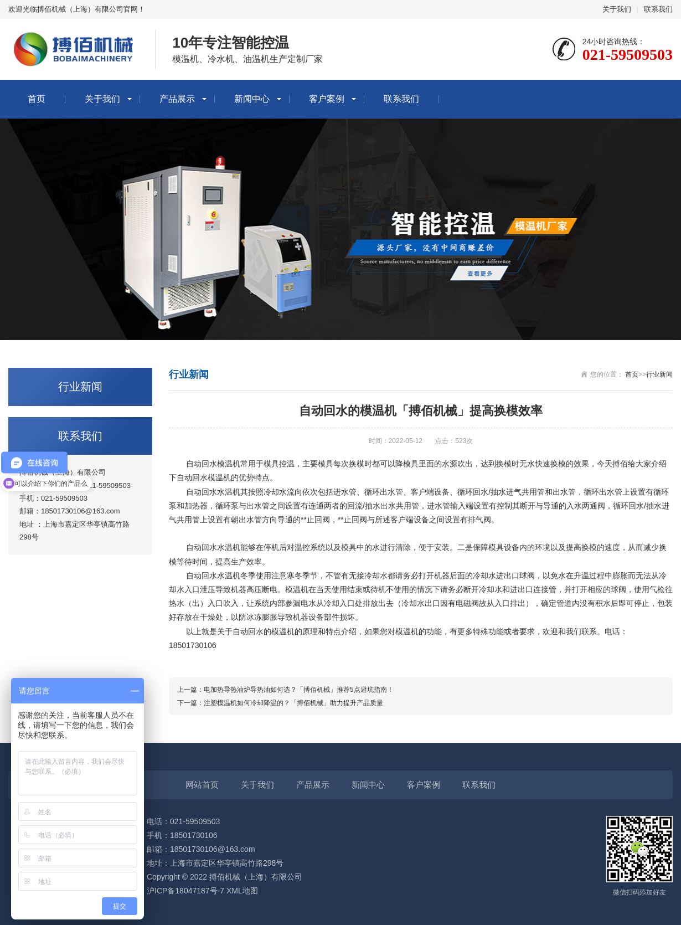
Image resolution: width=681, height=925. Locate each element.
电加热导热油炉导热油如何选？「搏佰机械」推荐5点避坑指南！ (299, 689)
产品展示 (177, 99)
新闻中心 (252, 99)
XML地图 (242, 890)
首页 (36, 99)
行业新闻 (659, 374)
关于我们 (616, 9)
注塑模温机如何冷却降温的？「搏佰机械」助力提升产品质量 (293, 703)
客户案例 (326, 99)
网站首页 (202, 784)
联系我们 (658, 9)
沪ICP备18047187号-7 (185, 890)
